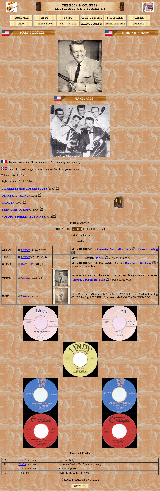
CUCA (25, 277)
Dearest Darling (148, 249)
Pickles (100, 257)
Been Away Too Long (138, 263)
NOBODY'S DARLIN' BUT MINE (22, 216)
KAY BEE (27, 264)
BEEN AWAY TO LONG (16, 209)
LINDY (25, 250)
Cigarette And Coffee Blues (24, 188)
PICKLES (8, 202)
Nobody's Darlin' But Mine (89, 279)
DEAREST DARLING (15, 195)
